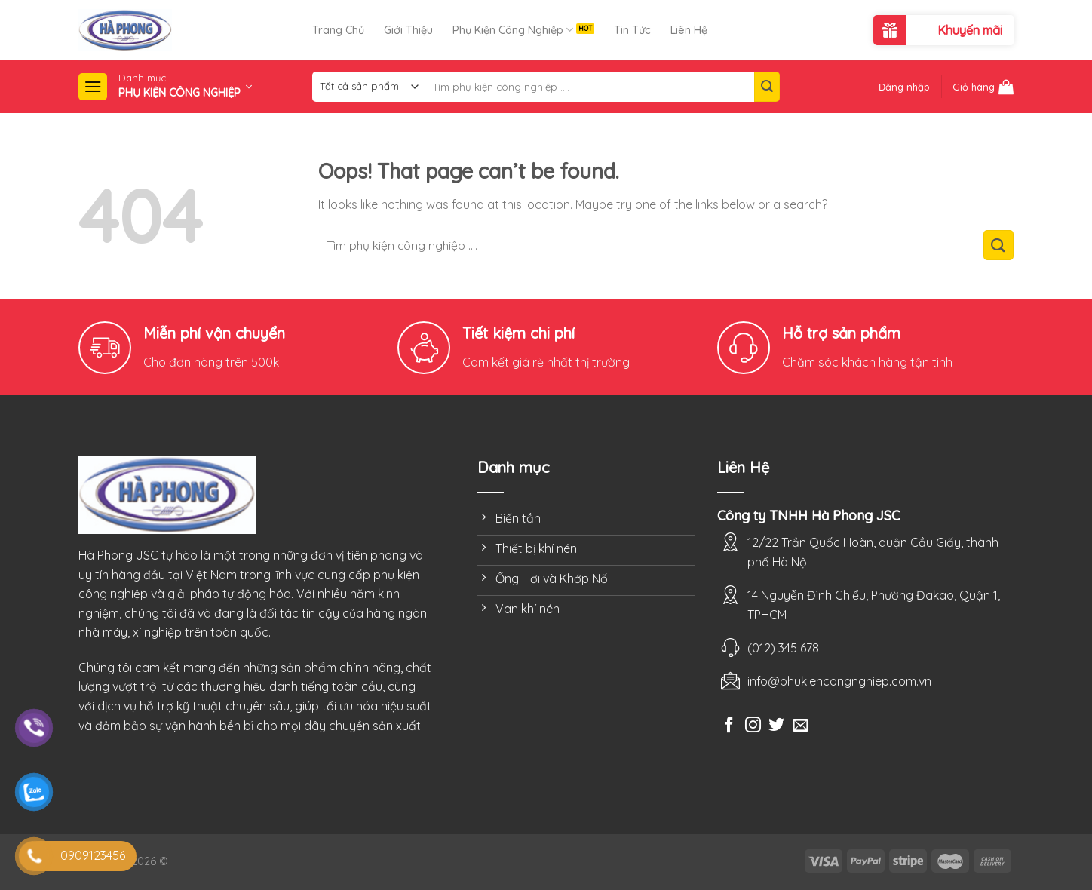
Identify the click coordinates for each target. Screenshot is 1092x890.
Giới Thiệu (408, 30)
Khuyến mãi (969, 30)
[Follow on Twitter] (776, 726)
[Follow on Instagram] (753, 726)
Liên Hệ (688, 30)
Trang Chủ (338, 30)
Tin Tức (632, 30)
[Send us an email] (800, 726)
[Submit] (767, 87)
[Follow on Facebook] (729, 726)
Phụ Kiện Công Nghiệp (512, 30)
